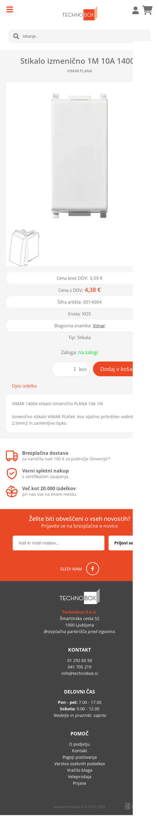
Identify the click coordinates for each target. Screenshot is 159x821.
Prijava (132, 10)
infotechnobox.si (79, 673)
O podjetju (79, 744)
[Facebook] (92, 568)
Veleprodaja (79, 776)
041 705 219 (79, 667)
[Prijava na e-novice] (128, 543)
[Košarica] (147, 10)
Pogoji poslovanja (80, 757)
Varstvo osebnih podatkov (79, 763)
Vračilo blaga (79, 770)
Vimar (99, 325)
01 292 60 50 (79, 660)
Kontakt (79, 750)
